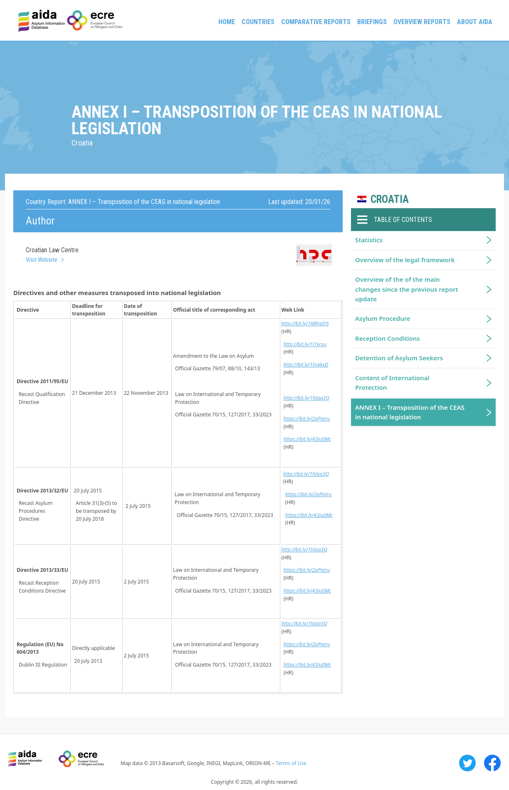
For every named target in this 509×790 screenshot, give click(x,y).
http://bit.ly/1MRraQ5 (305, 323)
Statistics (369, 240)
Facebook (492, 763)
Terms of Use (291, 763)
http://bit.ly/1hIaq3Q (306, 397)
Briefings (372, 22)
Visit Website (41, 259)
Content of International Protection (392, 382)
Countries (258, 22)
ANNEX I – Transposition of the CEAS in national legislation (410, 412)
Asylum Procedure (382, 318)
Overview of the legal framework (405, 260)
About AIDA (474, 22)
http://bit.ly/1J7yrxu (305, 344)
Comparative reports (316, 22)
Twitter (467, 763)
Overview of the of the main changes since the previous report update (406, 289)
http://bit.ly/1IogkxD (306, 364)
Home (226, 22)
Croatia (390, 199)
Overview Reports (421, 22)
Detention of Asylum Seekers (399, 358)
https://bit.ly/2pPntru (307, 418)
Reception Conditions (387, 338)
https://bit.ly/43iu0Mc (307, 439)
